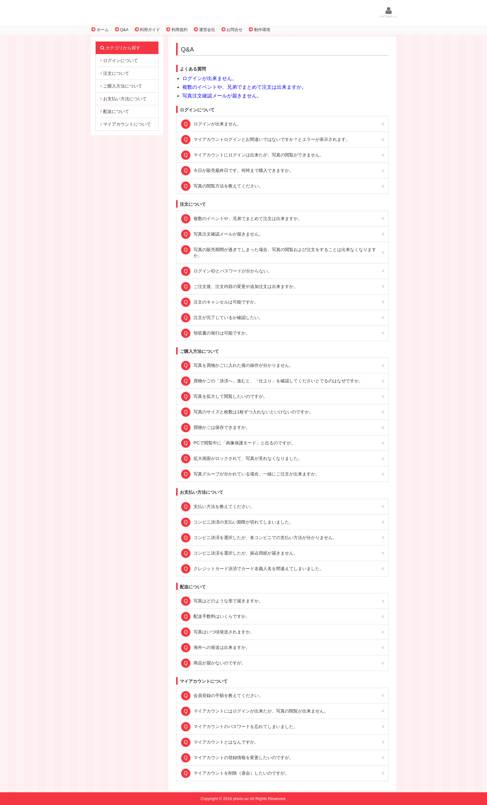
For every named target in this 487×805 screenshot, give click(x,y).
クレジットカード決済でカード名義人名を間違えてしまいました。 (258, 568)
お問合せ (232, 29)
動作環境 (259, 29)
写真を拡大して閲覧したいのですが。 (230, 396)
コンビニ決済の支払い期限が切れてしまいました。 (243, 521)
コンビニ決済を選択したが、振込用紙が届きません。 (245, 553)
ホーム (100, 29)
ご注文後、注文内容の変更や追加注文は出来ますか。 (245, 286)
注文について (114, 73)
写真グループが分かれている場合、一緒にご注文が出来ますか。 (256, 473)
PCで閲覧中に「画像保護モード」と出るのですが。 (244, 442)
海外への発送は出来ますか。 (221, 647)
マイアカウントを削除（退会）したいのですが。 (241, 773)
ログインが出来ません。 (209, 78)
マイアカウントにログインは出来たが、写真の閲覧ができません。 (258, 154)
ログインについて (119, 60)
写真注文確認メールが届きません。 (222, 95)
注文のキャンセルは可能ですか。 (226, 301)
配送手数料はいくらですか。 (221, 616)
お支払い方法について (123, 98)
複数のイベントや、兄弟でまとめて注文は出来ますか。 (244, 87)
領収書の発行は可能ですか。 (221, 333)
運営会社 (204, 29)
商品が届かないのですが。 (219, 662)
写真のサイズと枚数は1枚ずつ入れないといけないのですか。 (253, 411)
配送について (114, 111)
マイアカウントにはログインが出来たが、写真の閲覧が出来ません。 (260, 710)
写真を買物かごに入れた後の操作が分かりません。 (243, 365)
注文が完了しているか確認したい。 (228, 317)
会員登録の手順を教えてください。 (228, 695)
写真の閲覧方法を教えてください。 (228, 185)
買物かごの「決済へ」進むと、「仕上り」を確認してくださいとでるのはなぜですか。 (278, 380)
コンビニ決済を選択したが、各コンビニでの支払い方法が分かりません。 (265, 537)
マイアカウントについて (125, 124)
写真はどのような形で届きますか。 (228, 600)
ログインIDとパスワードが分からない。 (232, 270)
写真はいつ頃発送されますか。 (223, 631)
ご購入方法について (121, 85)
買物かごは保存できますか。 (221, 427)
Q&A (122, 29)
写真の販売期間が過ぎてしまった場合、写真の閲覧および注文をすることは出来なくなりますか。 (284, 252)
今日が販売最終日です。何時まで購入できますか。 (243, 170)
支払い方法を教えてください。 (223, 506)
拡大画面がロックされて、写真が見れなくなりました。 (247, 458)
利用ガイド (147, 29)
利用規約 (177, 29)
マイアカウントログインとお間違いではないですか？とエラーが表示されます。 (271, 139)
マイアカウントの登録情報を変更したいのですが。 (243, 757)
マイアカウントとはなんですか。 (226, 742)
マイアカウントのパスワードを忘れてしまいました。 (245, 726)
